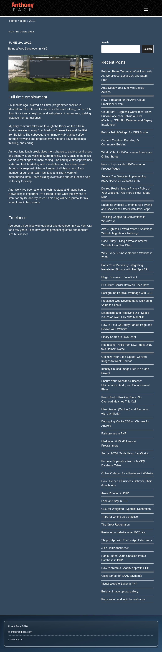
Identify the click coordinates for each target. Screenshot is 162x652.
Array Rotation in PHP (115, 493)
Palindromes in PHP (114, 433)
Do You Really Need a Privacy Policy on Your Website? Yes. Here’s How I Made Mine (126, 193)
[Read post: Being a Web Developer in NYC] (50, 72)
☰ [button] (146, 9)
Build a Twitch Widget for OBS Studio (124, 132)
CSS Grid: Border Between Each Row (125, 285)
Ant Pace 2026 (19, 626)
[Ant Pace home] (22, 6)
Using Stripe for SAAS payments (121, 575)
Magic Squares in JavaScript (119, 277)
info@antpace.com (21, 632)
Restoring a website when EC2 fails (123, 532)
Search (105, 42)
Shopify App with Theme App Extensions (126, 540)
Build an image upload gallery (119, 591)
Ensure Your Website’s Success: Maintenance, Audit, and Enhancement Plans (125, 385)
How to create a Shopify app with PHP (125, 568)
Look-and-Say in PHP (114, 501)
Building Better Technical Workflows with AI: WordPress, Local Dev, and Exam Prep (126, 76)
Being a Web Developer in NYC (28, 48)
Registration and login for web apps (123, 599)
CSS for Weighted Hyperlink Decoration (126, 508)
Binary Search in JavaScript (118, 337)
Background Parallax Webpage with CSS (126, 292)
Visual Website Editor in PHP (119, 583)
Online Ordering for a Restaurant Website (127, 473)
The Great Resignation (115, 524)
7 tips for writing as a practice (119, 516)
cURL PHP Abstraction (115, 548)
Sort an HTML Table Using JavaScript (124, 453)
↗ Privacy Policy (16, 640)
